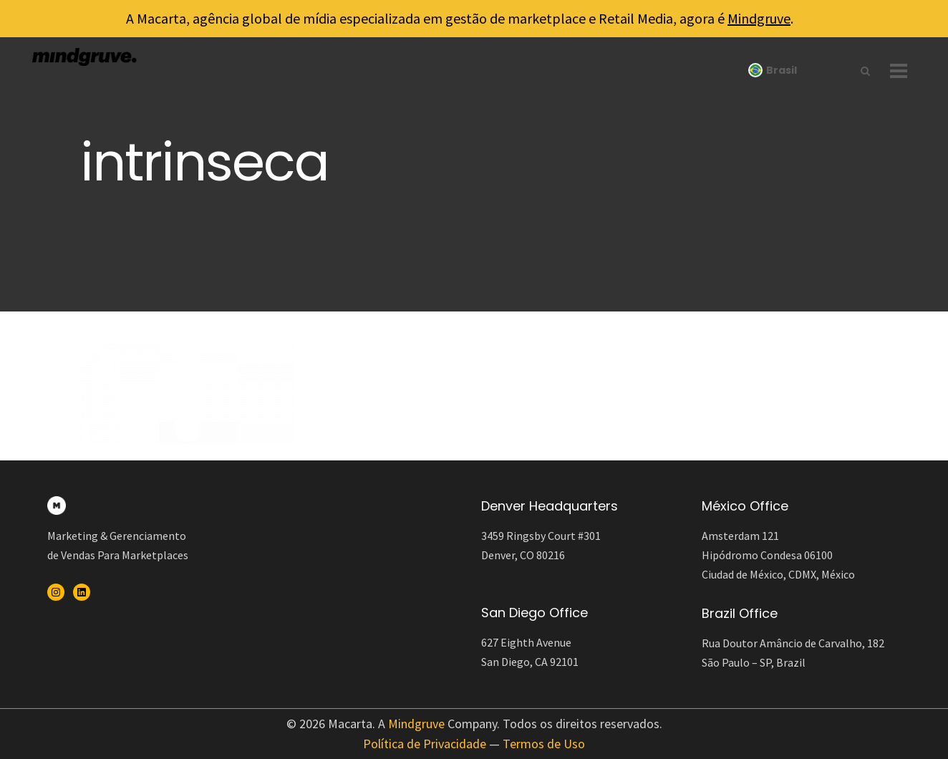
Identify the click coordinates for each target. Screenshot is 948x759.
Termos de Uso (544, 743)
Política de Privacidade (424, 743)
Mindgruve (758, 18)
